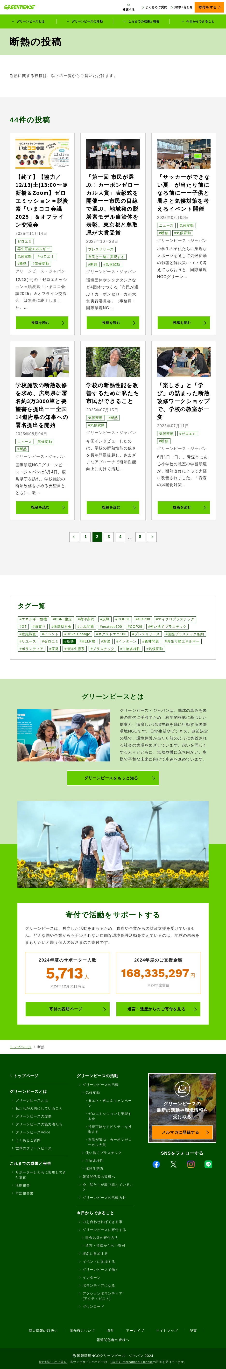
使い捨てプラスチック (103, 1153)
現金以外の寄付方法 (101, 1238)
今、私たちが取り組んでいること (108, 1187)
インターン (92, 1277)
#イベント (50, 634)
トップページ (20, 1047)
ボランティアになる (99, 1285)
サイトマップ (167, 1330)
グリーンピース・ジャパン (40, 271)
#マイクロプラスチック (175, 619)
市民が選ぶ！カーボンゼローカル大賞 (110, 1142)
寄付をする (207, 7)
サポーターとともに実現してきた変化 (40, 1174)
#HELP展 (87, 641)
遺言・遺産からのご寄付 (105, 1246)
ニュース (166, 225)
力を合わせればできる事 (103, 1222)
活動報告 (22, 1185)
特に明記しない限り (53, 1362)
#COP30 (143, 619)
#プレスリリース (146, 634)
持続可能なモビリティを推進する (110, 1129)
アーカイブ (135, 1330)
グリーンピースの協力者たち (39, 1124)
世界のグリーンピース (33, 1148)
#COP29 (135, 627)
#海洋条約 (86, 619)
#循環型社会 (61, 627)
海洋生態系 (94, 1169)
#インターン (126, 641)
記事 (193, 1330)
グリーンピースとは (31, 21)
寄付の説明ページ (66, 1009)
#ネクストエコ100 (111, 634)
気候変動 (24, 256)
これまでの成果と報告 (143, 21)
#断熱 (22, 263)
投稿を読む (40, 323)
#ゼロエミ (46, 256)
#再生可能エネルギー (182, 641)
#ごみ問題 (86, 627)
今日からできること (200, 21)
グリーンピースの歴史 (33, 1116)
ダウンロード (93, 1306)
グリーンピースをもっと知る (111, 778)
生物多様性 (94, 1161)
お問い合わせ (183, 7)
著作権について (82, 1330)
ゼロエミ (24, 241)
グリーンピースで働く (101, 1269)
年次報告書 (24, 1193)
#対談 (106, 641)
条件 (110, 1330)
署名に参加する (95, 1254)
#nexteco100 (111, 627)
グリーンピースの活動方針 (104, 1198)
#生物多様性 (130, 649)
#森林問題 (150, 641)
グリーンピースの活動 (87, 21)
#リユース (28, 641)
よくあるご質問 (156, 7)
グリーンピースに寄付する (104, 1230)
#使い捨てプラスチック (167, 627)
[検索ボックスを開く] (129, 7)
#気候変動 (41, 263)
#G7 (23, 627)
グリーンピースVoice (32, 1132)
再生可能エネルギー (33, 249)
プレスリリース (100, 249)
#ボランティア (31, 649)
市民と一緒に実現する (106, 257)
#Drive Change (77, 634)
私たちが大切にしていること (39, 1108)
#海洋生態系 (74, 649)
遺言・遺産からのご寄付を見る (156, 1009)
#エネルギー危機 (33, 619)
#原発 (54, 649)
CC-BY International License (132, 1362)
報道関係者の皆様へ (99, 1177)
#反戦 (105, 619)
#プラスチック (102, 649)
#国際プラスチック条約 (185, 634)
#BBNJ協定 (62, 619)
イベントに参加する (99, 1262)
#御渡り (39, 627)
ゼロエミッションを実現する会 (110, 1116)
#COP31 (122, 619)
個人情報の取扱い (43, 1330)
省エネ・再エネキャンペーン (110, 1103)
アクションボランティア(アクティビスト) (103, 1296)
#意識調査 (28, 634)
